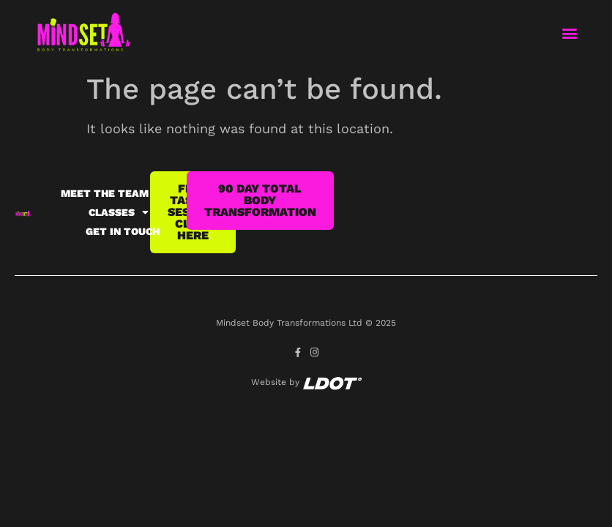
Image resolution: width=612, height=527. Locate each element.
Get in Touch (123, 231)
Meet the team (105, 193)
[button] (569, 33)
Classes (119, 212)
